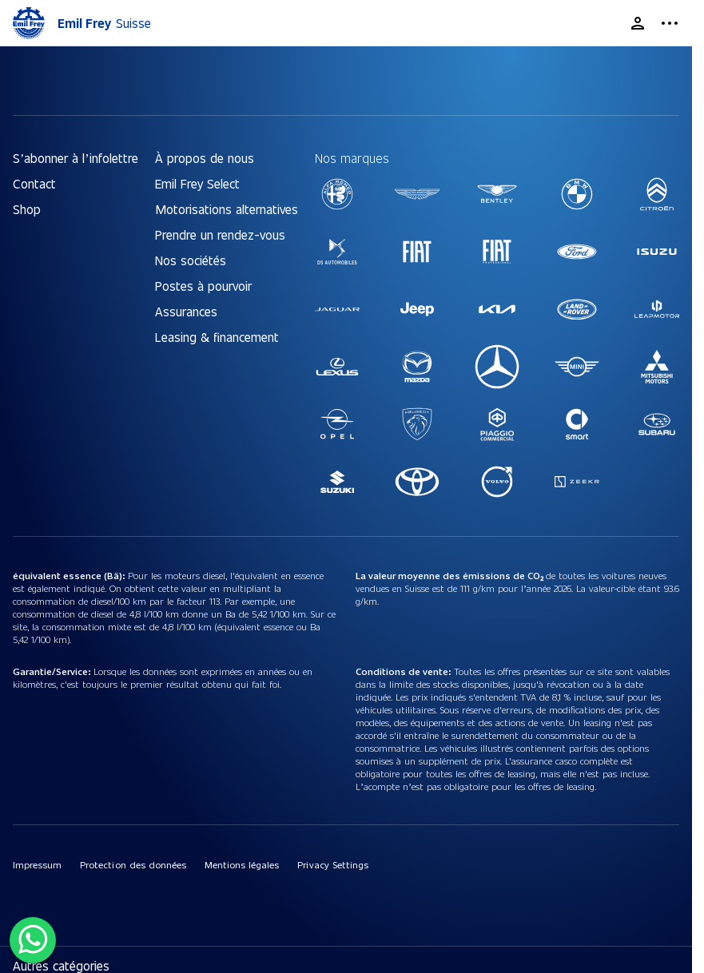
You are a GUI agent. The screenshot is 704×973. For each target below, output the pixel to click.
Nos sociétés (190, 260)
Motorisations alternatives (226, 209)
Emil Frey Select (197, 183)
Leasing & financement (217, 336)
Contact (34, 183)
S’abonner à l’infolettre (75, 157)
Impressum (37, 864)
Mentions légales (242, 864)
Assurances (186, 311)
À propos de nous (204, 157)
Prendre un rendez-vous (220, 234)
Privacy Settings (332, 864)
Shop (27, 209)
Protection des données (133, 864)
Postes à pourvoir (203, 285)
